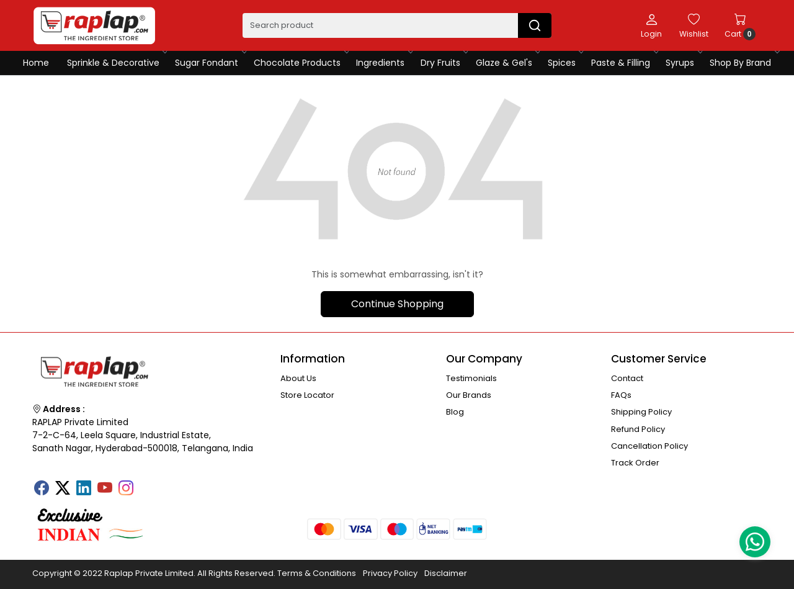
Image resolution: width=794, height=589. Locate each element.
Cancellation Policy (649, 446)
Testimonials (471, 378)
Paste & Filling (624, 62)
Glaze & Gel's (507, 62)
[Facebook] (41, 489)
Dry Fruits (444, 62)
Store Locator (307, 395)
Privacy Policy (390, 573)
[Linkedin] (83, 489)
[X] (62, 489)
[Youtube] (105, 489)
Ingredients (383, 62)
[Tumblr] (147, 484)
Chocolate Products (300, 62)
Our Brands (468, 395)
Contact (627, 378)
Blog (455, 412)
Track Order (635, 463)
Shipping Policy (641, 412)
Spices (565, 62)
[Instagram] (126, 489)
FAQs (621, 395)
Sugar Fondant (210, 62)
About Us (298, 378)
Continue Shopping (397, 304)
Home (36, 62)
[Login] (651, 25)
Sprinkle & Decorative (116, 62)
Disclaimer (445, 573)
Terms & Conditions (316, 573)
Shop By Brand (744, 62)
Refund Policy (638, 429)
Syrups (683, 62)
